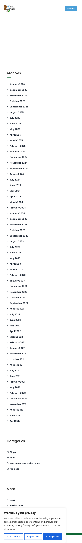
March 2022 (16, 336)
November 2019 (18, 404)
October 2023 (17, 230)
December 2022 (18, 286)
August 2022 (17, 308)
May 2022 (15, 325)
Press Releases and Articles (25, 463)
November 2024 (18, 162)
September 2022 (19, 303)
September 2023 (19, 235)
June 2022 (15, 319)
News (13, 457)
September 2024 (19, 168)
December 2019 (18, 398)
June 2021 (15, 376)
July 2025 (15, 117)
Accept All (52, 536)
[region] (33, 525)
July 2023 (15, 247)
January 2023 (17, 280)
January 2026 (17, 84)
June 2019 (15, 415)
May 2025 (15, 129)
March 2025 (16, 140)
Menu (71, 8)
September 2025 (19, 106)
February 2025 (18, 146)
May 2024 (15, 190)
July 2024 (15, 179)
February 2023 (18, 275)
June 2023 (15, 252)
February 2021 (17, 381)
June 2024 (15, 185)
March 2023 (16, 269)
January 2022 (17, 348)
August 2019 (16, 409)
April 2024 (15, 196)
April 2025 (15, 134)
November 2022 (18, 292)
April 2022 (15, 331)
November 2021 (18, 353)
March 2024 (16, 202)
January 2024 (17, 213)
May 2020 (15, 387)
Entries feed (16, 505)
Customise (13, 536)
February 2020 (18, 393)
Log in (13, 500)
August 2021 (16, 364)
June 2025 (15, 123)
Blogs (13, 452)
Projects (14, 468)
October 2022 (17, 297)
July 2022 (15, 314)
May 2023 (15, 258)
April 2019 (15, 421)
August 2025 (17, 112)
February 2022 (18, 342)
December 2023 (18, 218)
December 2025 (18, 89)
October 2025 (17, 101)
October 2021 (17, 359)
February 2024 (18, 207)
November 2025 (18, 95)
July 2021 (14, 370)
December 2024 (18, 157)
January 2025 (17, 151)
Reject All (33, 536)
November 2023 (18, 224)
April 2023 (15, 263)
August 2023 (17, 241)
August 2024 (17, 174)
